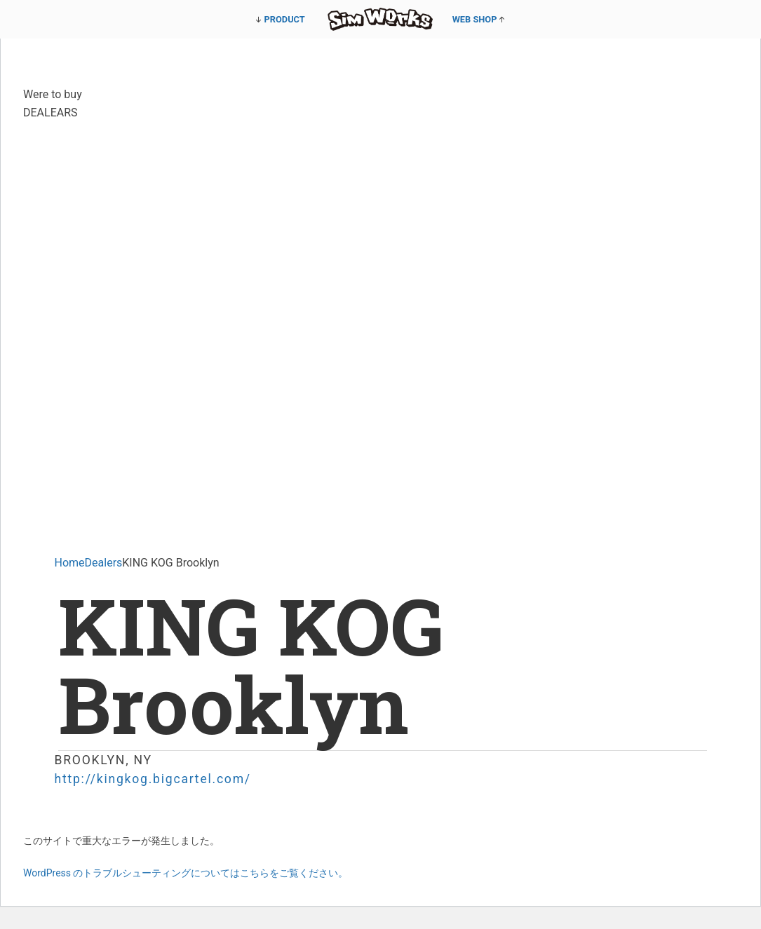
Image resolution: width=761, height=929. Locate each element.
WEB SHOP (474, 19)
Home (70, 562)
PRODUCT (284, 19)
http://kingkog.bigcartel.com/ (153, 779)
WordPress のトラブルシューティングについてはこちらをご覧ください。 (186, 873)
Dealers (104, 562)
